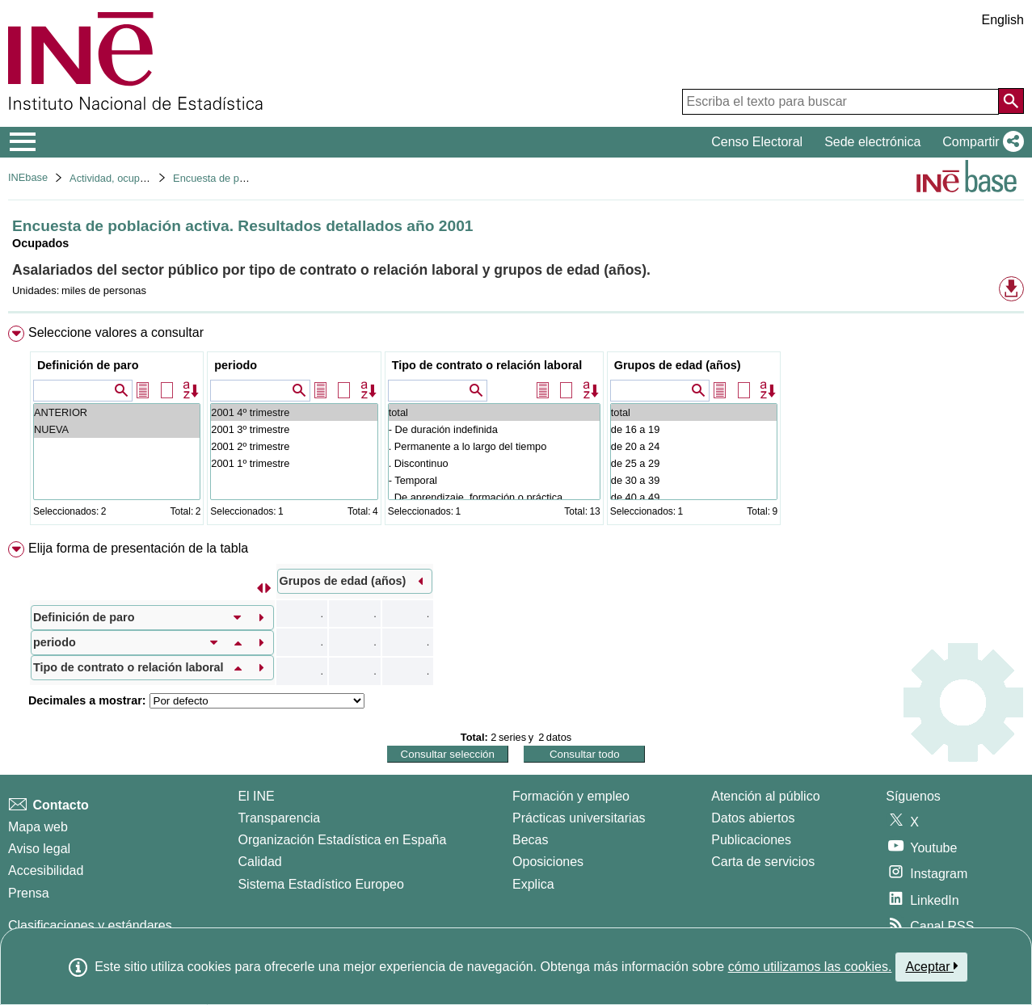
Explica (533, 884)
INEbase (28, 177)
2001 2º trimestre (294, 446)
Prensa (28, 893)
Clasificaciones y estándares (90, 925)
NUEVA (117, 429)
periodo (235, 365)
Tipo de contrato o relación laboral (487, 365)
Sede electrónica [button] (872, 142)
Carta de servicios (763, 861)
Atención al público (765, 796)
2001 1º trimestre (294, 463)
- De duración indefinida (494, 429)
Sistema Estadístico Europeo (320, 884)
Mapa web (38, 827)
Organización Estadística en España (342, 840)
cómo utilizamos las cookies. (810, 966)
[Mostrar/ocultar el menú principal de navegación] (23, 142)
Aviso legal (39, 849)
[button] (980, 142)
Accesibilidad (45, 870)
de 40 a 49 (694, 497)
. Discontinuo (494, 463)
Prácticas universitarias (579, 818)
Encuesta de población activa (240, 178)
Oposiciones (547, 861)
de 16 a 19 (694, 429)
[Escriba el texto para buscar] (840, 102)
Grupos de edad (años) (677, 365)
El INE (256, 796)
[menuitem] (516, 428)
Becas (530, 840)
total (494, 412)
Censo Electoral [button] (756, 142)
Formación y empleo (571, 796)
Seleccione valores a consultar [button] (116, 332)
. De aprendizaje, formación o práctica (494, 497)
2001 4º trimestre (294, 412)
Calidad (259, 861)
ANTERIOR (117, 412)
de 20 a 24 (694, 446)
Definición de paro (88, 365)
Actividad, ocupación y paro (133, 178)
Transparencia (279, 818)
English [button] (1003, 20)
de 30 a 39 (694, 480)
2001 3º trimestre (294, 429)
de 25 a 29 (694, 463)
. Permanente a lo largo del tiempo (494, 446)
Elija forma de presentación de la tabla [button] (138, 548)
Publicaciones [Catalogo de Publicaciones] (751, 840)
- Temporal (494, 480)
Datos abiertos (752, 818)
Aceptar (931, 966)
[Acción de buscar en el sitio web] (1011, 101)
